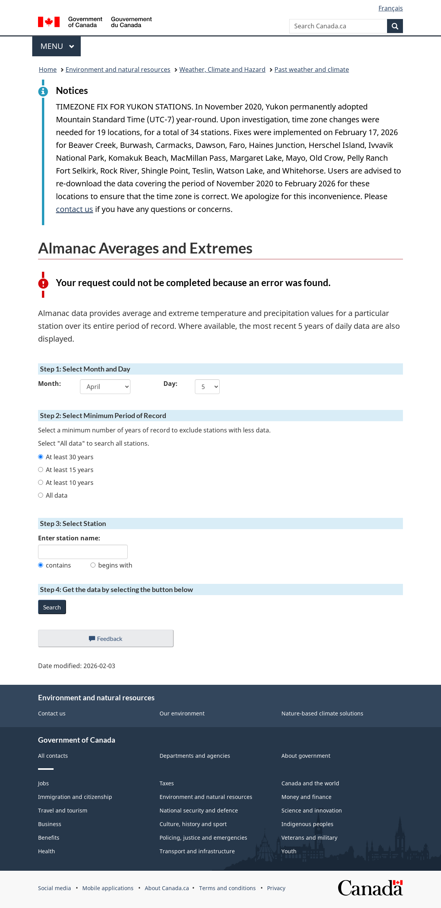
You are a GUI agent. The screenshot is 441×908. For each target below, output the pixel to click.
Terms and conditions (227, 888)
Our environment (182, 713)
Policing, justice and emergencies (203, 837)
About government (305, 755)
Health (46, 851)
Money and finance (306, 796)
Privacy (276, 888)
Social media (54, 888)
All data (53, 495)
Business (49, 824)
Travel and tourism (62, 810)
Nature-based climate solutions (322, 713)
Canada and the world (310, 783)
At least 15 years (66, 469)
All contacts (53, 755)
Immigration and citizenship (75, 796)
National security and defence (199, 810)
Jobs (43, 783)
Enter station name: (69, 538)
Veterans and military (309, 837)
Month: (49, 383)
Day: (170, 383)
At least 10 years (66, 482)
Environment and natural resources (118, 69)
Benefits (48, 837)
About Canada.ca (167, 888)
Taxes (167, 783)
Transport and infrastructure (197, 851)
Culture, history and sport (193, 824)
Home (48, 69)
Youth (289, 851)
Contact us (52, 713)
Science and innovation (311, 810)
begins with (111, 565)
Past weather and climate (311, 69)
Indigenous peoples (307, 824)
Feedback (113, 640)
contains (54, 565)
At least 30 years (66, 457)
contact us (74, 209)
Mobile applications (108, 888)
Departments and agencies (195, 755)
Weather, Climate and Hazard (222, 69)
